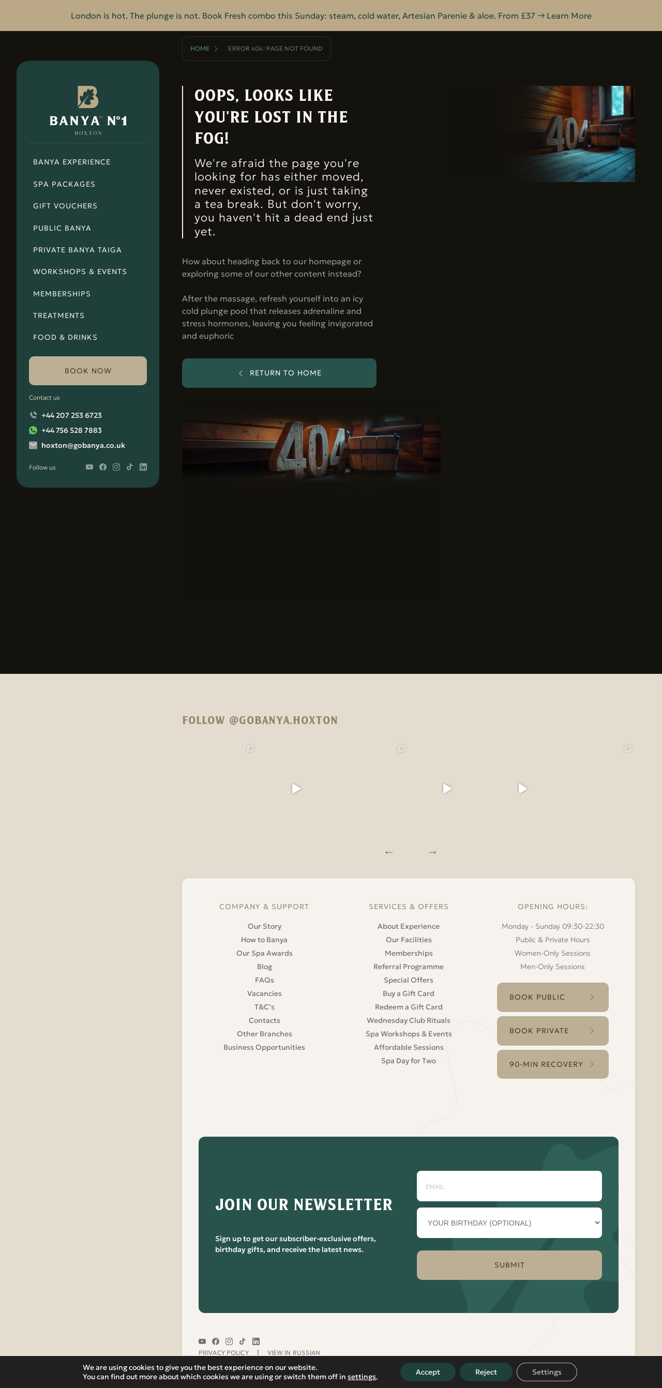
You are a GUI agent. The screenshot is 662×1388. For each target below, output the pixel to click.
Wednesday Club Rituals (408, 1020)
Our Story (264, 926)
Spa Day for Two (408, 1060)
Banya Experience (72, 162)
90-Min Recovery (546, 1064)
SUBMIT (509, 1265)
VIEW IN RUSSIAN (294, 1352)
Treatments (59, 315)
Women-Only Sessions (553, 953)
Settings (547, 1372)
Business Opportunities (264, 1047)
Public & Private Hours (553, 939)
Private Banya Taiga (77, 249)
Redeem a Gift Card (409, 1007)
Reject (486, 1372)
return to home (286, 373)
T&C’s (264, 1007)
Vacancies (264, 993)
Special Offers (408, 980)
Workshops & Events (80, 271)
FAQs (264, 980)
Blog (264, 966)
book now (88, 370)
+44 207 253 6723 (71, 415)
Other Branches (264, 1033)
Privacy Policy (224, 1352)
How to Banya (264, 939)
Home (199, 48)
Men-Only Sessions (552, 966)
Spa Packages (64, 184)
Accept (428, 1372)
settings (362, 1376)
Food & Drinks (65, 337)
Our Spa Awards (264, 953)
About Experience (409, 926)
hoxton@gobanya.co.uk (83, 445)
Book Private (539, 1030)
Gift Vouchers (65, 205)
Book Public (537, 997)
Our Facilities (409, 939)
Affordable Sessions (409, 1047)
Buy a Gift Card (408, 993)
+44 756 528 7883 (71, 430)
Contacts (264, 1020)
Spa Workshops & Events (409, 1033)
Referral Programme (408, 966)
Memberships (62, 293)
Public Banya (62, 228)
